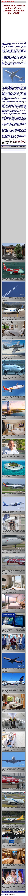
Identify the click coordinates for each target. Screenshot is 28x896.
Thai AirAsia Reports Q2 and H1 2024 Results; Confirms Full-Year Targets (13, 782)
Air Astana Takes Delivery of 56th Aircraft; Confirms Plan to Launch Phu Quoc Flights (13, 683)
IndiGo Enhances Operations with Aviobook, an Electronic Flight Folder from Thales (13, 623)
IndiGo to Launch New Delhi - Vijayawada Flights (13, 505)
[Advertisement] (12, 28)
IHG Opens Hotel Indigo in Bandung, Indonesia (13, 603)
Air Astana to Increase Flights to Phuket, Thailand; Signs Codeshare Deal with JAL (13, 369)
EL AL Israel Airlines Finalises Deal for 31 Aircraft (13, 801)
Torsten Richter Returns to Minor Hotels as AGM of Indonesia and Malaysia (13, 448)
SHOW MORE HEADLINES (10, 891)
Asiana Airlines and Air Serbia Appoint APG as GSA (13, 487)
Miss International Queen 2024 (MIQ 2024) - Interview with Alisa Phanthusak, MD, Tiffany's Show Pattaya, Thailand (13, 879)
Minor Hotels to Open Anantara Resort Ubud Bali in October (13, 330)
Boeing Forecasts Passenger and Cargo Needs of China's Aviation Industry (13, 291)
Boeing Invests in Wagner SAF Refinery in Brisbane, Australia (13, 643)
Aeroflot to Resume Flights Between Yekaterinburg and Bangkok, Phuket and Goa (13, 662)
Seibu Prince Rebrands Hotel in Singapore (13, 703)
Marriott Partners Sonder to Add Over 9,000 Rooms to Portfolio (13, 584)
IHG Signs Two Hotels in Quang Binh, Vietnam (13, 410)
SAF (25, 142)
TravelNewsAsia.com (12, 894)
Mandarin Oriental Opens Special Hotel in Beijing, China (13, 252)
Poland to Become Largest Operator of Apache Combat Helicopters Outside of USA (13, 837)
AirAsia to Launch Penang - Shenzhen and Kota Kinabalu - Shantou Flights (13, 271)
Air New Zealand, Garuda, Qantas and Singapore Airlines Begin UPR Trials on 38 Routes (13, 762)
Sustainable (5, 143)
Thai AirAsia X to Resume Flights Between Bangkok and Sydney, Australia (13, 564)
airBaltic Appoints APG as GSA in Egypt (13, 722)
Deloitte (9, 142)
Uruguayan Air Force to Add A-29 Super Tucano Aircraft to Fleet (13, 349)
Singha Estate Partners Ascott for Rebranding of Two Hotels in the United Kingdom (13, 858)
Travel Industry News (15, 140)
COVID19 (4, 142)
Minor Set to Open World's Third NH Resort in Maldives (13, 469)
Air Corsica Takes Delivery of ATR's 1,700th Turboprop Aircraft (13, 311)
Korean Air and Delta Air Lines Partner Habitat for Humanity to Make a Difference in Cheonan (13, 741)
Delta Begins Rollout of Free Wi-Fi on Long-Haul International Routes (13, 544)
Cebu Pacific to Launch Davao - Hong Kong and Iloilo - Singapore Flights (13, 819)
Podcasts (9, 141)
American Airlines (17, 142)
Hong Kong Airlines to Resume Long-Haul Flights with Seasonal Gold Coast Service (13, 390)
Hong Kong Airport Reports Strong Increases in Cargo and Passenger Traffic (13, 524)
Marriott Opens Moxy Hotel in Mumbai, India (13, 429)
